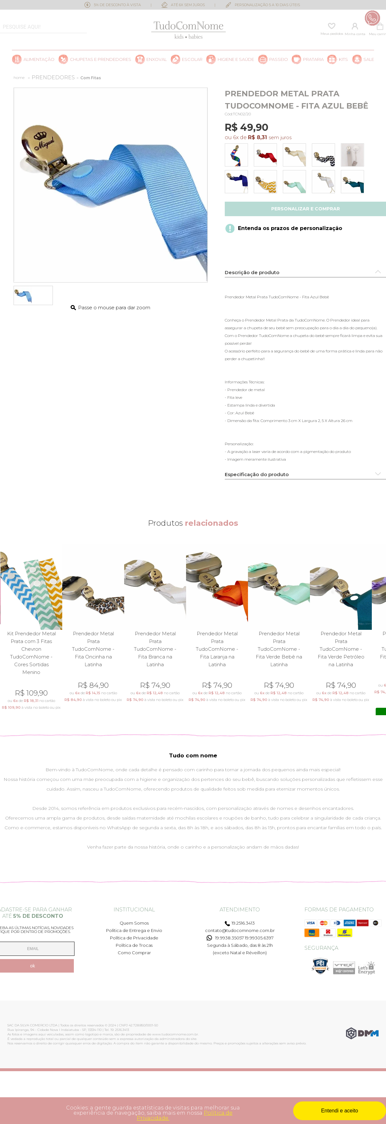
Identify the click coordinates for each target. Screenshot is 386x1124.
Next (381, 630)
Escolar (192, 59)
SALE (368, 59)
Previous (4, 630)
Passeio (278, 59)
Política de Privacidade (134, 937)
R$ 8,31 (257, 137)
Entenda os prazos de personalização (290, 228)
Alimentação (39, 59)
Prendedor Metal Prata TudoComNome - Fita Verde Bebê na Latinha (279, 649)
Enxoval (156, 59)
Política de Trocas (134, 945)
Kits (343, 59)
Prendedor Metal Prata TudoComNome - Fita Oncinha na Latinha (93, 649)
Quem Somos (134, 923)
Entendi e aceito (339, 1110)
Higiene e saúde (236, 59)
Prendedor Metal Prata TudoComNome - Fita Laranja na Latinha (217, 649)
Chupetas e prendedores (100, 59)
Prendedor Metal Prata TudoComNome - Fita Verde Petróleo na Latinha (341, 649)
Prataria (313, 59)
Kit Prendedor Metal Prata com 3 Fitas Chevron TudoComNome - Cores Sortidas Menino (31, 652)
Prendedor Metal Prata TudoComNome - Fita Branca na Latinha (155, 649)
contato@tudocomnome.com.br (240, 930)
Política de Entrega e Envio (134, 930)
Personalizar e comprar (305, 209)
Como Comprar (134, 952)
